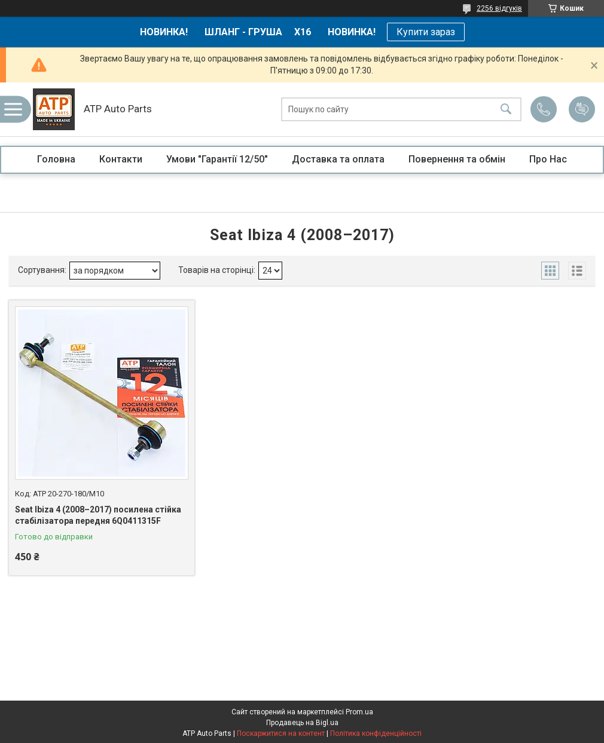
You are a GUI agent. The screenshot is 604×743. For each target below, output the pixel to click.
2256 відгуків (499, 8)
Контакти (120, 159)
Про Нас (548, 159)
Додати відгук (582, 109)
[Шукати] (506, 110)
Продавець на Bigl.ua (302, 723)
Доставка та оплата (338, 159)
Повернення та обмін (456, 159)
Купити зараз (425, 32)
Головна (56, 159)
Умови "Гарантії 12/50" (217, 159)
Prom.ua (359, 712)
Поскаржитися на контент (281, 733)
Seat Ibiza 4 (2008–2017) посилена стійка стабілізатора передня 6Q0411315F (98, 515)
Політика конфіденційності (376, 733)
